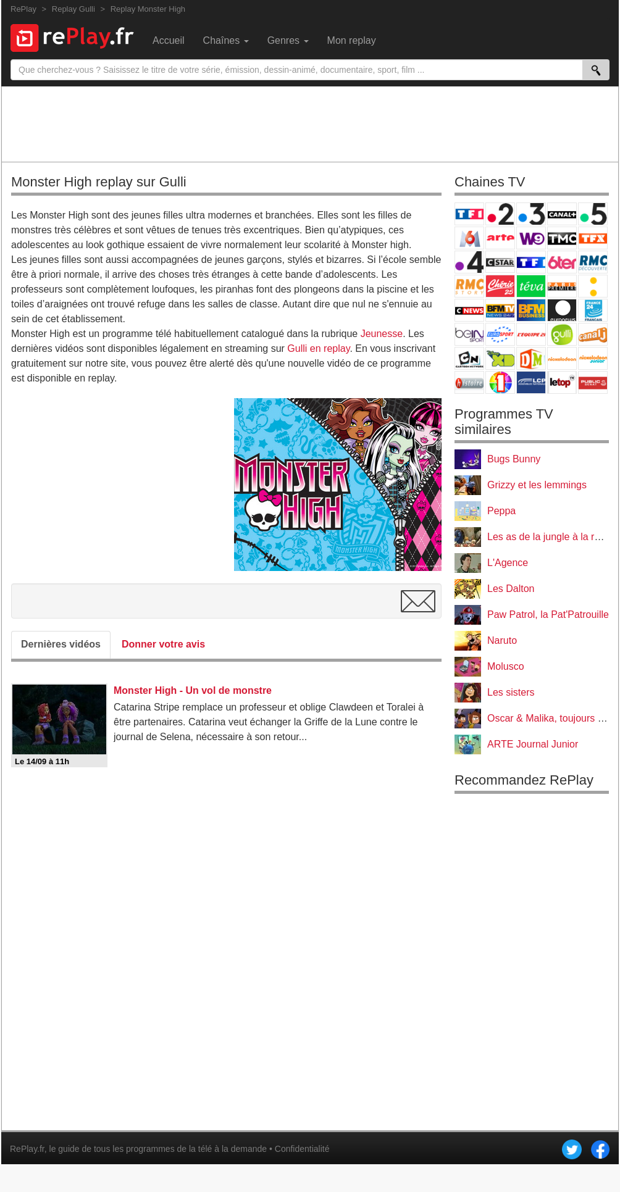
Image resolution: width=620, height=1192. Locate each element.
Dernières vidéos (61, 644)
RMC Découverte (593, 262)
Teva (531, 286)
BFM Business (531, 310)
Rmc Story (469, 286)
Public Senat (593, 382)
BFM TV (500, 310)
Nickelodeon (562, 358)
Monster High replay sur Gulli (98, 182)
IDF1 (500, 382)
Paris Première (562, 286)
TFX (593, 238)
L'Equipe (531, 334)
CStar (500, 262)
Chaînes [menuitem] (226, 40)
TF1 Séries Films (531, 262)
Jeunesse (382, 333)
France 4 (469, 262)
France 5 (593, 213)
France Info (593, 286)
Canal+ (562, 213)
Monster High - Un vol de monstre (193, 690)
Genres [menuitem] (288, 40)
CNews (469, 310)
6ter (562, 262)
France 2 (500, 213)
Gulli (562, 334)
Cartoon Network (469, 358)
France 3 (531, 213)
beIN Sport (469, 334)
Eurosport (500, 334)
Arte (500, 238)
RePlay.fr (27, 1149)
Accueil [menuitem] (169, 40)
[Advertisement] (310, 123)
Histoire (469, 382)
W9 (531, 238)
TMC (562, 238)
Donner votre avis (163, 644)
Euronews (562, 310)
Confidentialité (302, 1149)
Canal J (593, 334)
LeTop (562, 382)
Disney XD (500, 358)
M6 (469, 238)
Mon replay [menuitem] (351, 40)
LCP (531, 382)
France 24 (593, 310)
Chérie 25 (500, 286)
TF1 (469, 213)
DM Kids (531, 358)
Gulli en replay (318, 348)
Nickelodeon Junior (593, 358)
